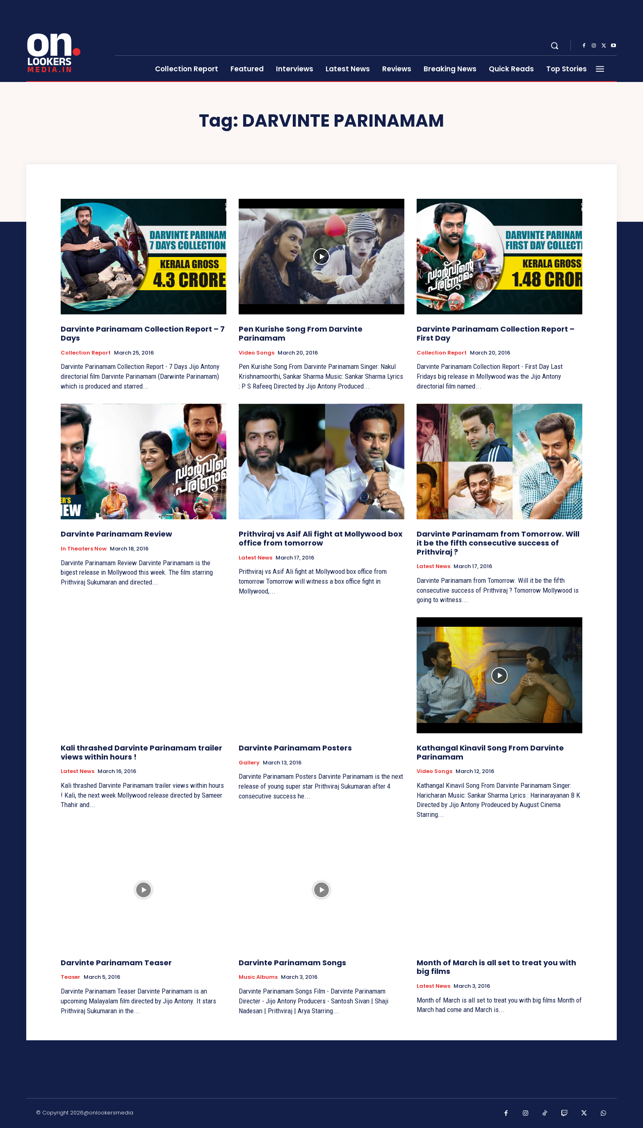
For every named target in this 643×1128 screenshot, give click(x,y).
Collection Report (86, 353)
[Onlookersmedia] (65, 41)
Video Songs (256, 353)
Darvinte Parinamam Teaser (116, 962)
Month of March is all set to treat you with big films (496, 967)
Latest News (255, 558)
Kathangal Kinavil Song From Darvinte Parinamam (490, 752)
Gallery (249, 763)
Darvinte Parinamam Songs (292, 962)
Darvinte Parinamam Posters (295, 748)
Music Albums (258, 977)
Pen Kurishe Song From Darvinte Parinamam (301, 333)
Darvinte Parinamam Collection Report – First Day (496, 333)
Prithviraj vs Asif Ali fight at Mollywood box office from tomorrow (321, 538)
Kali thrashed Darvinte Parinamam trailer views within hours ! (141, 752)
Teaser (70, 977)
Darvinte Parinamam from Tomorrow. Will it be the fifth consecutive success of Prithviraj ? (498, 543)
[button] (554, 45)
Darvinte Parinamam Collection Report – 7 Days (143, 333)
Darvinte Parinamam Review (116, 534)
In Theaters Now (84, 549)
